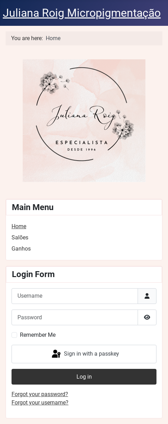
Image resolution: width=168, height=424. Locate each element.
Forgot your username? (40, 402)
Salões (20, 237)
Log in (84, 376)
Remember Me (38, 335)
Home (19, 226)
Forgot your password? (40, 394)
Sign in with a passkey (85, 354)
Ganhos (21, 248)
